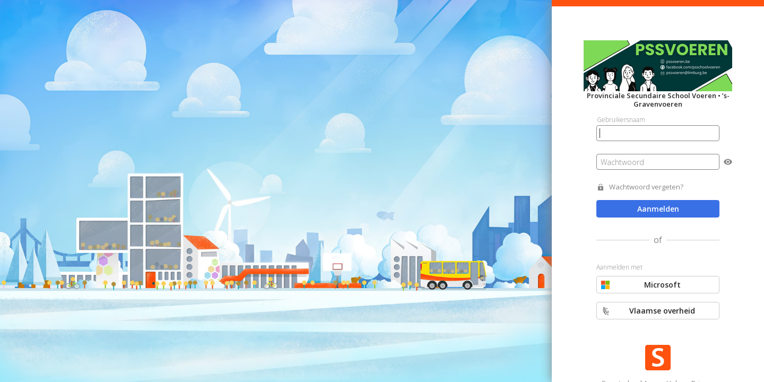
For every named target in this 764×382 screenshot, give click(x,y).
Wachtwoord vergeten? (646, 187)
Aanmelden (658, 209)
